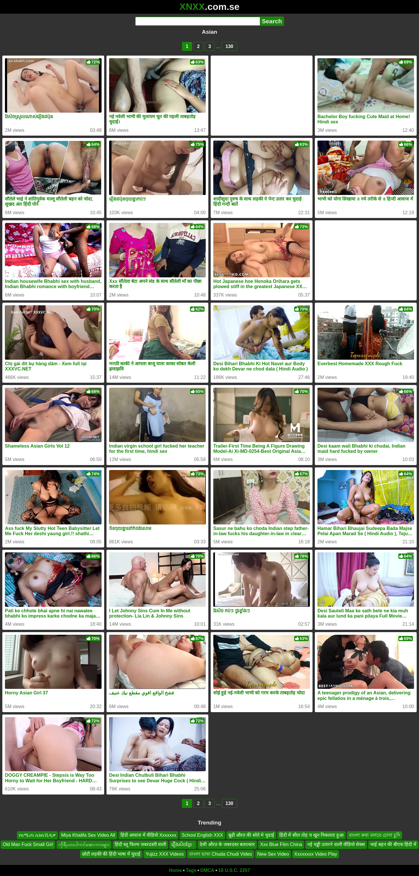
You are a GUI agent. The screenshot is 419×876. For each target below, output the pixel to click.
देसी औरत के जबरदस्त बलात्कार (227, 844)
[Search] (197, 21)
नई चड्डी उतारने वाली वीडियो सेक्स (336, 844)
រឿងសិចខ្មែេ (182, 844)
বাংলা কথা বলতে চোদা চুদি (374, 835)
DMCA (207, 870)
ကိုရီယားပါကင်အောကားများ (83, 844)
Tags (191, 870)
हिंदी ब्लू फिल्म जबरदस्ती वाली (140, 844)
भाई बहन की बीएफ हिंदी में (393, 844)
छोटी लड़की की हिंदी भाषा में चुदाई (111, 854)
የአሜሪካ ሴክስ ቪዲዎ (37, 835)
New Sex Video (273, 854)
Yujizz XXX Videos (164, 854)
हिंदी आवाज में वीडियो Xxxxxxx (148, 835)
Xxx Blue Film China (281, 844)
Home (175, 870)
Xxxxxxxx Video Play (315, 854)
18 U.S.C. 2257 (234, 870)
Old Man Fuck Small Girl (28, 844)
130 (229, 46)
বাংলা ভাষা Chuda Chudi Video (220, 854)
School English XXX (202, 835)
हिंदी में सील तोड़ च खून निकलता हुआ (311, 835)
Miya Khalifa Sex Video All (88, 835)
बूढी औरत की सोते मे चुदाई (251, 835)
